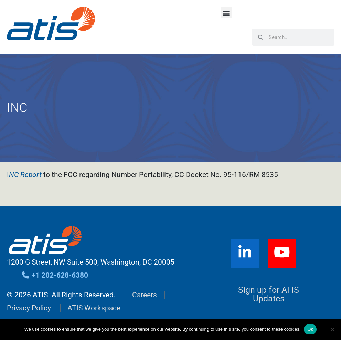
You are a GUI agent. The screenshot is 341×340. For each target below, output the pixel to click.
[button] (226, 12)
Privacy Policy (29, 308)
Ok (310, 329)
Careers (144, 295)
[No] (332, 329)
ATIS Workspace (93, 308)
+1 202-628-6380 (54, 275)
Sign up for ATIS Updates (268, 294)
